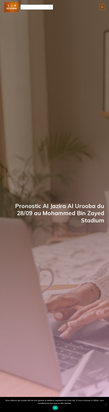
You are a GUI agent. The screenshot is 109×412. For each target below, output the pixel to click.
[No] (105, 404)
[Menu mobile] (102, 8)
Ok (55, 408)
